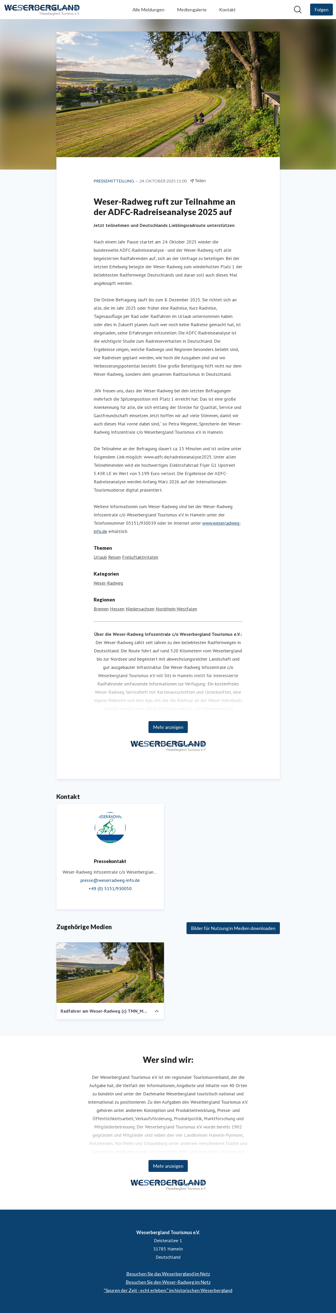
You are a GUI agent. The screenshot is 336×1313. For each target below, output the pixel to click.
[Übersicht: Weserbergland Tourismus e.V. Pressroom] (42, 9)
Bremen (101, 609)
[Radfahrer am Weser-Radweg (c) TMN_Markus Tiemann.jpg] (110, 972)
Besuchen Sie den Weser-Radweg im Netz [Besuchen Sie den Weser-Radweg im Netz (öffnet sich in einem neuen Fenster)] (168, 1282)
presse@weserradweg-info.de (110, 880)
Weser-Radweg (108, 583)
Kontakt (227, 9)
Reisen (114, 557)
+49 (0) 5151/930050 (110, 888)
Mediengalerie (192, 9)
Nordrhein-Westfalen (176, 609)
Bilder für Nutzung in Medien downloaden (233, 928)
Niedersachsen (140, 609)
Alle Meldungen (148, 9)
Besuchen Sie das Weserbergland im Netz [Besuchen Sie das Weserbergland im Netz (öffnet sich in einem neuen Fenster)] (168, 1274)
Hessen (117, 609)
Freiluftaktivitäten (140, 557)
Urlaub (100, 557)
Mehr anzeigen (168, 727)
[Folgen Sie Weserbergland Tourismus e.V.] (321, 10)
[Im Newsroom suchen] (298, 9)
